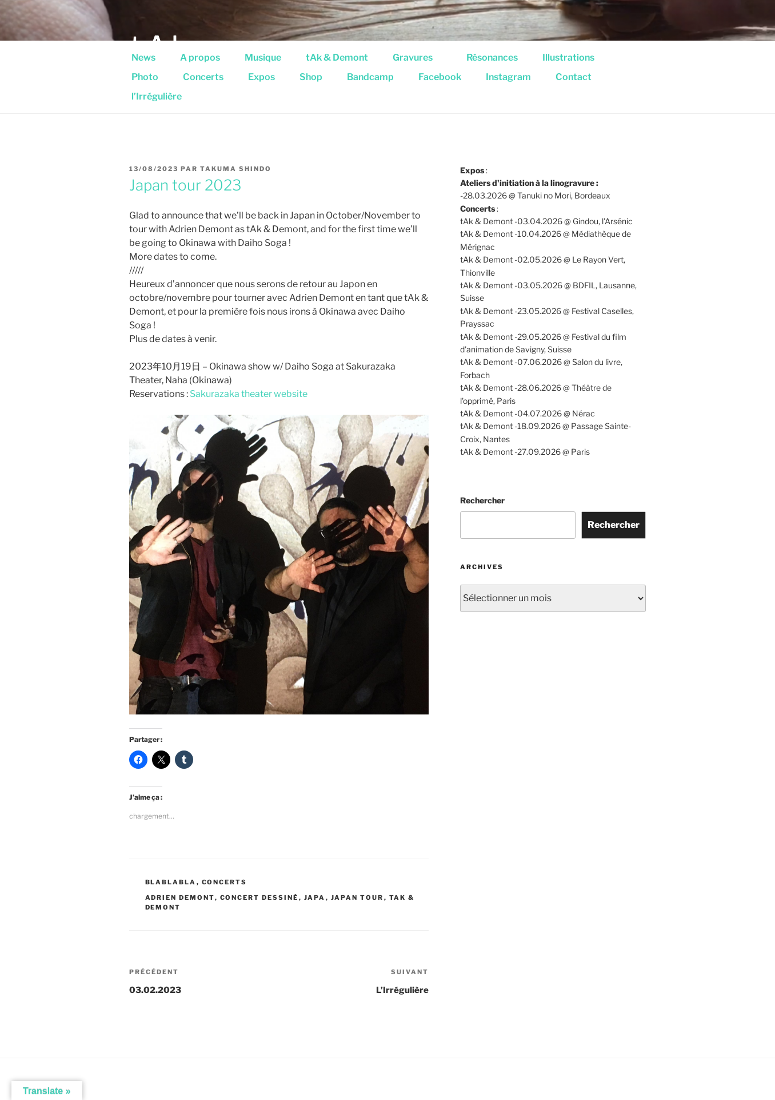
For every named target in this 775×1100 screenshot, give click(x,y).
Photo (144, 77)
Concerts (203, 77)
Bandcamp (370, 77)
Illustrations (574, 57)
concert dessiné (259, 897)
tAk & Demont (337, 57)
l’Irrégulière (156, 96)
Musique (263, 57)
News (143, 57)
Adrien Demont (180, 897)
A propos (200, 57)
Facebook (439, 77)
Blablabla (171, 882)
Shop (310, 77)
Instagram (508, 77)
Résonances (492, 57)
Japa (315, 897)
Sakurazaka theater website (248, 393)
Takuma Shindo (235, 169)
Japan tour (357, 897)
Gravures (419, 57)
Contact (574, 77)
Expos (261, 77)
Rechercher (482, 500)
